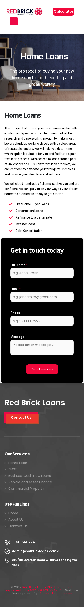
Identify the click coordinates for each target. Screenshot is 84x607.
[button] (63, 12)
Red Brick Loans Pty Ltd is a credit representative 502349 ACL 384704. (40, 589)
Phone (15, 313)
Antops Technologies (56, 593)
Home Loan (17, 462)
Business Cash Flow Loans (29, 475)
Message (17, 337)
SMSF (12, 469)
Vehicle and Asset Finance (30, 482)
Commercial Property (26, 488)
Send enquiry (42, 369)
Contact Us (18, 526)
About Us (16, 519)
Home (13, 513)
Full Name (18, 265)
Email (15, 289)
